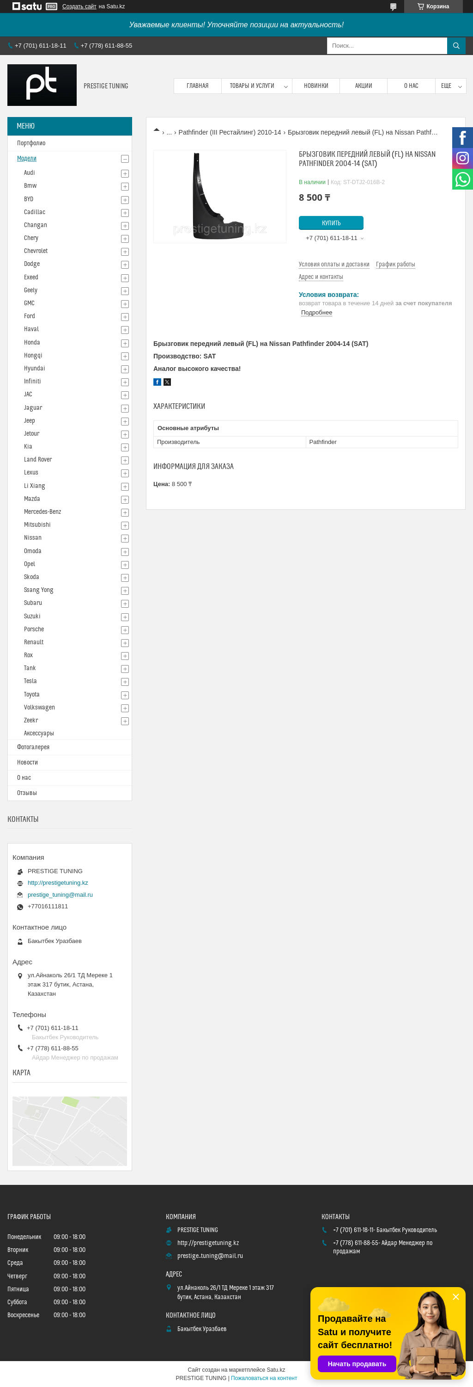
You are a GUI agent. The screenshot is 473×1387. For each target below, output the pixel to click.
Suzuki (32, 616)
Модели (26, 158)
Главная (198, 86)
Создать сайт (79, 6)
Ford (29, 316)
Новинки (316, 86)
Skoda (31, 577)
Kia (28, 446)
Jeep (29, 421)
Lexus (31, 472)
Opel (29, 564)
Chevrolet (36, 251)
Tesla (30, 681)
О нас (411, 86)
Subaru (33, 603)
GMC (29, 303)
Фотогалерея (33, 747)
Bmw (30, 186)
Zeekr (31, 720)
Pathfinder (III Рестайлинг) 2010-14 (230, 132)
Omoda (33, 551)
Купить (331, 223)
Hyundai (34, 368)
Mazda (32, 499)
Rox (28, 655)
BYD (28, 199)
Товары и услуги (252, 86)
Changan (35, 225)
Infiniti (32, 381)
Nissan (33, 538)
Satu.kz (276, 1370)
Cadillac (34, 212)
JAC (28, 394)
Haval (31, 329)
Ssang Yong (39, 590)
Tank (30, 668)
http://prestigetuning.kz (58, 882)
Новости (27, 762)
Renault (33, 642)
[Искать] (456, 45)
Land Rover (38, 459)
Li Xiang (34, 486)
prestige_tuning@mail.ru (60, 894)
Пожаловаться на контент (264, 1378)
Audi (29, 173)
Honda (32, 342)
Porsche (34, 629)
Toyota (32, 694)
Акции (363, 86)
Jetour (31, 434)
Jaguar (33, 408)
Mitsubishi (37, 525)
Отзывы (27, 793)
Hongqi (33, 355)
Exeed (31, 277)
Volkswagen (39, 707)
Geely (30, 290)
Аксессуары (39, 733)
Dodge (32, 264)
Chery (31, 238)
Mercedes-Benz (42, 512)
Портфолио (31, 143)
